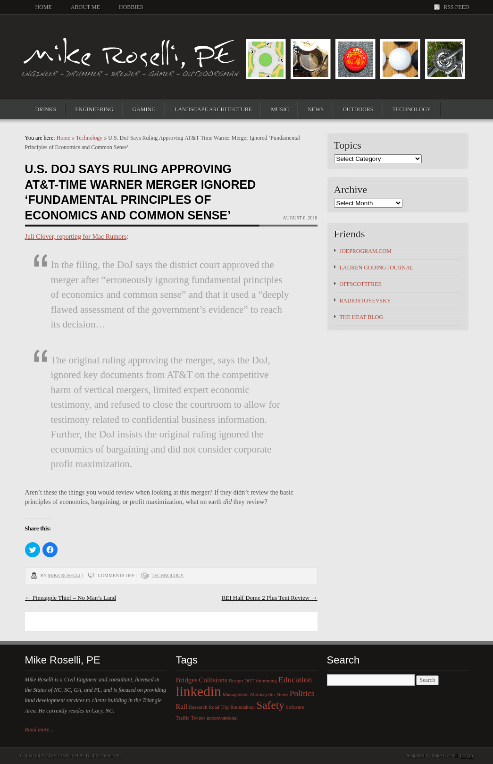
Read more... (39, 729)
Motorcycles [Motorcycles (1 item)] (262, 694)
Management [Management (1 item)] (236, 694)
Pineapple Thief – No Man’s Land (70, 597)
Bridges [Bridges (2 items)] (187, 680)
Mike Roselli (64, 575)
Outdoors (358, 109)
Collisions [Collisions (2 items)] (213, 680)
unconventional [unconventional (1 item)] (222, 718)
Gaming (144, 109)
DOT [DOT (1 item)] (249, 680)
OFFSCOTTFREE (361, 284)
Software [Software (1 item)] (295, 707)
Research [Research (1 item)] (198, 707)
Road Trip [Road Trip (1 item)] (219, 707)
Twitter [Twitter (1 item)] (198, 718)
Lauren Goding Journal (377, 267)
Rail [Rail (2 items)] (182, 706)
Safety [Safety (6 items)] (270, 705)
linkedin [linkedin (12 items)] (198, 691)
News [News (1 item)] (282, 694)
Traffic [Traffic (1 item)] (183, 718)
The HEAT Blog (361, 317)
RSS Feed (456, 7)
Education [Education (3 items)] (295, 679)
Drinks (46, 109)
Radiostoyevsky (365, 300)
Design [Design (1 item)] (236, 680)
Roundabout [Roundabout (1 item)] (242, 707)
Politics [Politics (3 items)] (302, 693)
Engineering (94, 109)
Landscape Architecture (213, 109)
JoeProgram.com (366, 251)
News (316, 109)
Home (43, 7)
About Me (85, 7)
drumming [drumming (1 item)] (266, 680)
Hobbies (131, 7)
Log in (466, 755)
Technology (412, 109)
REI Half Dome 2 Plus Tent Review (270, 597)
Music (280, 109)
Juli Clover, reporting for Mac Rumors (76, 236)
